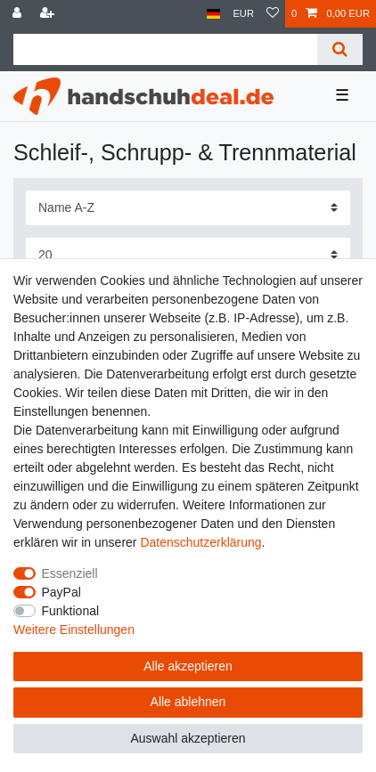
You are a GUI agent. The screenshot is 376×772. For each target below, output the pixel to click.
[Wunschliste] (272, 14)
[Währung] (243, 14)
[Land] (213, 14)
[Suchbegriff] (165, 49)
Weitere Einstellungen (74, 629)
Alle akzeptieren (188, 666)
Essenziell (70, 573)
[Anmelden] (18, 14)
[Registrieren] (49, 14)
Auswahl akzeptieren (187, 738)
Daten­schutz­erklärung (200, 542)
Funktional (71, 611)
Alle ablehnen (188, 702)
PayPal (61, 592)
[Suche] (340, 49)
